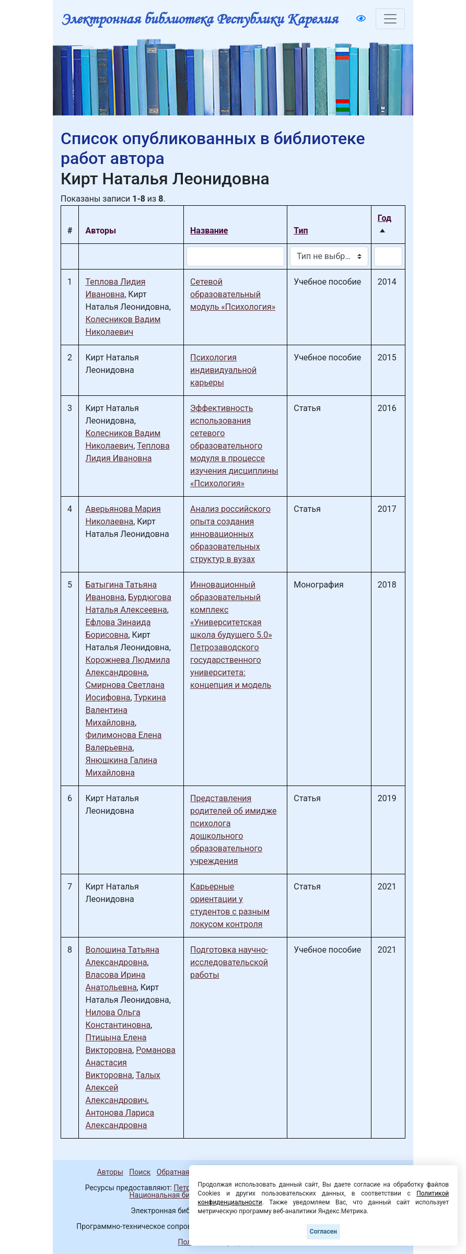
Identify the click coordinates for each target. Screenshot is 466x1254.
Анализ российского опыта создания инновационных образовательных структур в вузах (230, 534)
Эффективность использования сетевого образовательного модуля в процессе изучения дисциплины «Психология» (234, 445)
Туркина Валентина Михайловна (125, 710)
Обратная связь (184, 1172)
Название (209, 231)
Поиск (139, 1172)
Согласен (323, 1231)
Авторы (110, 1172)
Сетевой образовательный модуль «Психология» (232, 294)
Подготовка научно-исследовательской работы (229, 962)
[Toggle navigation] (390, 18)
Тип (301, 231)
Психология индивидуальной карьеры (223, 370)
